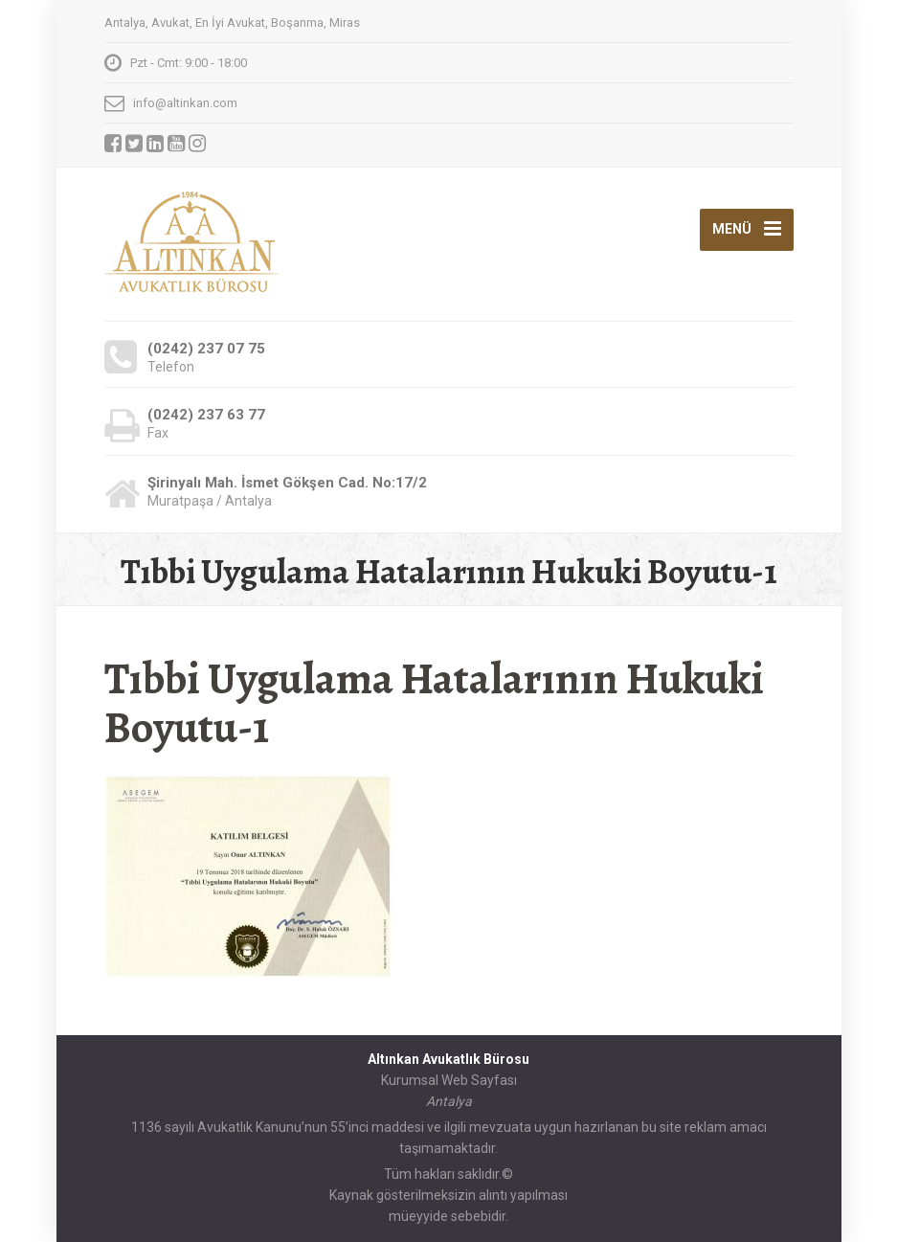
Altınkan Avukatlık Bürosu (448, 1059)
